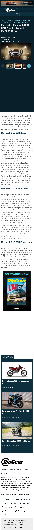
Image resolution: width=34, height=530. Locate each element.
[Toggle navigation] (17, 14)
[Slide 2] (18, 66)
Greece (15, 499)
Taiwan (27, 511)
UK (4, 514)
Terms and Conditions (15, 469)
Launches (10, 20)
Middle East (24, 503)
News (3, 20)
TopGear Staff (7, 41)
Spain (18, 511)
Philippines (19, 507)
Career (26, 469)
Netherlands (7, 507)
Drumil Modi (6, 417)
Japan (13, 503)
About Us (4, 473)
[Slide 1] (9, 65)
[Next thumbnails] (29, 66)
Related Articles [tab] (7, 357)
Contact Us (4, 469)
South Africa (7, 511)
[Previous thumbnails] (3, 66)
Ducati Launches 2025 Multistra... (16, 441)
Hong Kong (26, 499)
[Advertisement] (17, 90)
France (5, 499)
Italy (5, 503)
